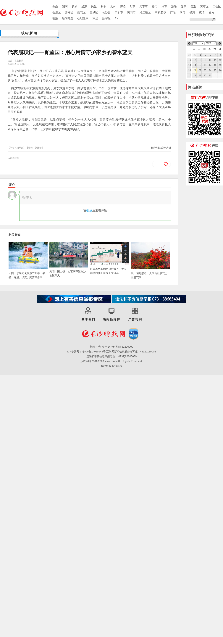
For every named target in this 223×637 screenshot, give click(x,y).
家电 (182, 12)
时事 (132, 6)
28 (194, 75)
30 (205, 75)
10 (210, 60)
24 (210, 70)
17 (210, 65)
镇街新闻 (29, 33)
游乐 (174, 6)
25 (215, 70)
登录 (89, 210)
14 (194, 65)
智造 (193, 6)
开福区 (69, 12)
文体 (113, 6)
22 (200, 70)
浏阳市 (131, 12)
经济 (84, 6)
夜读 (202, 12)
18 (215, 65)
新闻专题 (67, 18)
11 (215, 60)
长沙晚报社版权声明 (161, 147)
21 (194, 70)
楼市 (154, 6)
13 (189, 65)
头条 (55, 6)
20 (189, 70)
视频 (55, 18)
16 (205, 65)
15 (200, 65)
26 (220, 70)
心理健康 (82, 18)
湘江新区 (145, 12)
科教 (103, 6)
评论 (123, 6)
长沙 (74, 6)
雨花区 (81, 12)
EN (117, 18)
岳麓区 (56, 12)
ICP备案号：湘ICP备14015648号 (86, 351)
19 (220, 65)
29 (200, 75)
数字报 (106, 18)
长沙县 (106, 12)
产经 (173, 12)
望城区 (94, 12)
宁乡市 (119, 12)
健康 (183, 6)
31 (210, 75)
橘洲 (192, 12)
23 (205, 70)
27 (189, 75)
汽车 (164, 6)
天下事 (143, 6)
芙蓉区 (204, 6)
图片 (211, 12)
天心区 (217, 6)
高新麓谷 (160, 12)
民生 (94, 6)
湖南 (65, 6)
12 (220, 60)
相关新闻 (14, 235)
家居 (95, 18)
